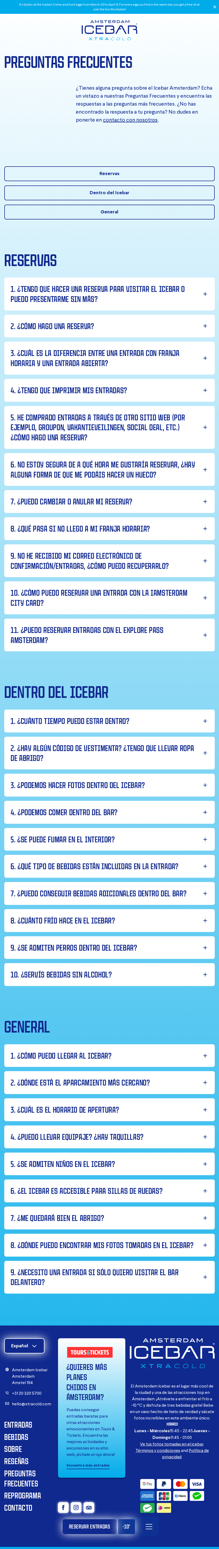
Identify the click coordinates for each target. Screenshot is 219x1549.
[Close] (215, 7)
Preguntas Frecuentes (21, 1478)
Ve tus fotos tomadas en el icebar (171, 1444)
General (109, 212)
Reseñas (16, 1461)
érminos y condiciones (159, 1450)
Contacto (18, 1508)
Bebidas (16, 1437)
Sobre (13, 1449)
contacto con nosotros (130, 119)
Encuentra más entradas (88, 1465)
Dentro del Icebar (109, 192)
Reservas (109, 173)
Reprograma (22, 1495)
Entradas (18, 1425)
